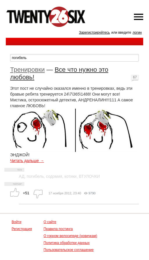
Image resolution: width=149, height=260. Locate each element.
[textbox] (74, 58)
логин (137, 33)
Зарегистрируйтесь (94, 33)
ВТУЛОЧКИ (89, 176)
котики (70, 176)
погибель (35, 176)
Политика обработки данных (66, 243)
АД (21, 176)
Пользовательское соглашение (68, 250)
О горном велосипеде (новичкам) (70, 236)
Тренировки (27, 69)
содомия (54, 176)
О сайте (49, 222)
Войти (16, 222)
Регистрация (22, 229)
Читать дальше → (27, 160)
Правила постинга (58, 229)
